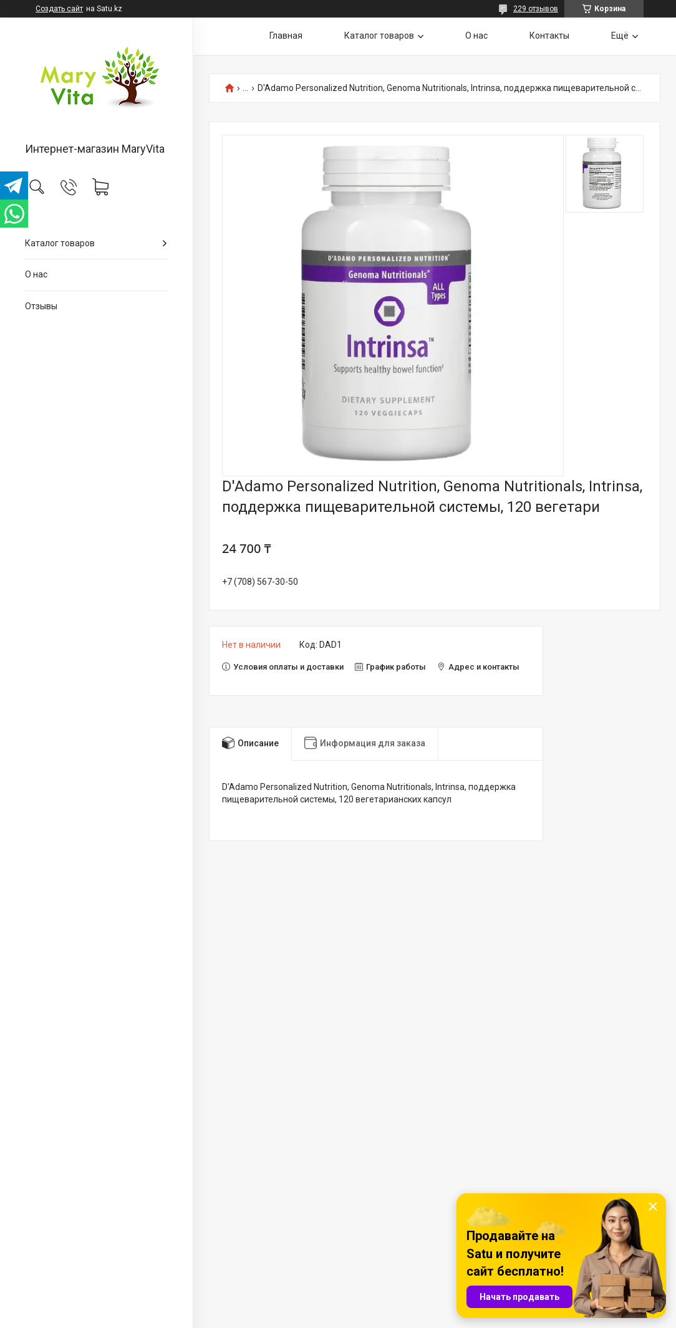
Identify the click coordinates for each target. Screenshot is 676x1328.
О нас (36, 274)
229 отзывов (535, 8)
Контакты (549, 36)
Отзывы (41, 306)
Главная (285, 36)
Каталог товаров (60, 243)
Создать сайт (59, 8)
